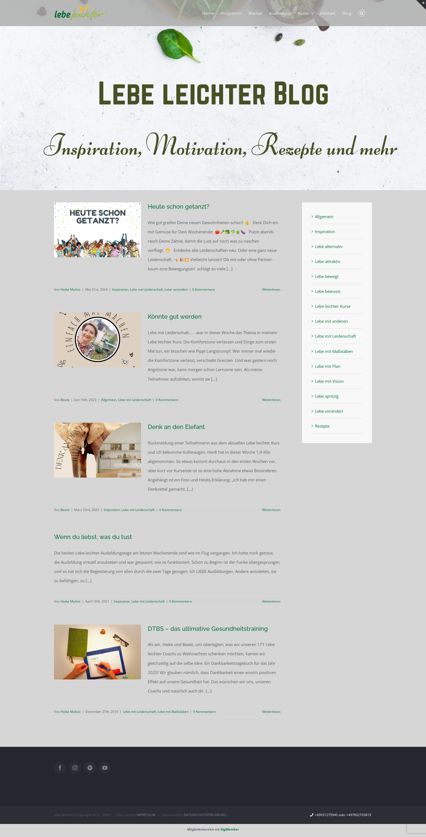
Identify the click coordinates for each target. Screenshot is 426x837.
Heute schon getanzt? (178, 206)
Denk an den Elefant (176, 426)
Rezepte (322, 426)
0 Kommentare (203, 289)
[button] (361, 13)
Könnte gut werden (175, 316)
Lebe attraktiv (327, 261)
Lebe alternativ (329, 246)
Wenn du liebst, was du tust (93, 536)
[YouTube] (105, 768)
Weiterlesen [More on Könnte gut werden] (271, 399)
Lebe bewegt (327, 276)
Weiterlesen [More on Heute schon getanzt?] (271, 289)
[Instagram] (75, 768)
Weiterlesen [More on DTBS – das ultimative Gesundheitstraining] (271, 711)
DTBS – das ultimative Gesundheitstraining (208, 628)
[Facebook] (60, 768)
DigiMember (230, 829)
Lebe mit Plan (327, 366)
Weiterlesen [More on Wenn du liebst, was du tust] (271, 601)
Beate (65, 399)
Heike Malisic (71, 289)
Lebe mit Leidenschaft (146, 289)
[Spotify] (90, 768)
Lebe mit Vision (329, 381)
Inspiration (120, 289)
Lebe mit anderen (331, 321)
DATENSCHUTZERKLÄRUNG (205, 815)
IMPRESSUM (146, 815)
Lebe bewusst (327, 291)
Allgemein (108, 399)
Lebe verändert (176, 289)
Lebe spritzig (327, 396)
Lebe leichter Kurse (332, 306)
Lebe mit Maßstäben (173, 711)
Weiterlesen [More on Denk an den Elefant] (271, 509)
